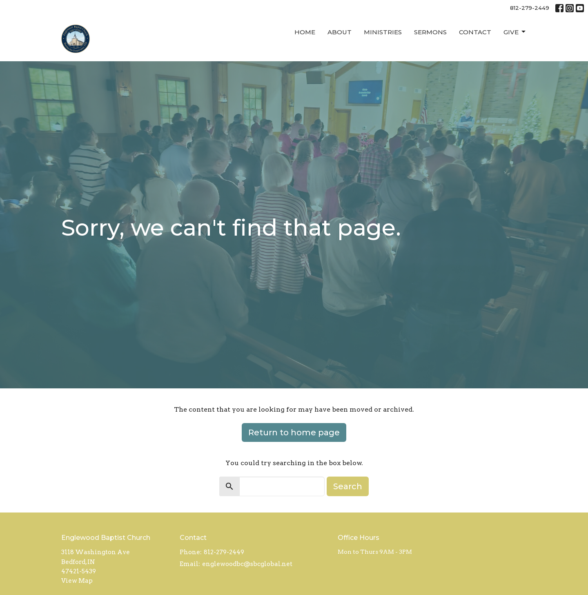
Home (304, 32)
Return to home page (294, 432)
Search (347, 486)
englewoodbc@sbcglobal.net (247, 564)
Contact (475, 32)
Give (515, 32)
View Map (77, 580)
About (339, 32)
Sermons (430, 32)
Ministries (383, 32)
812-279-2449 (529, 7)
